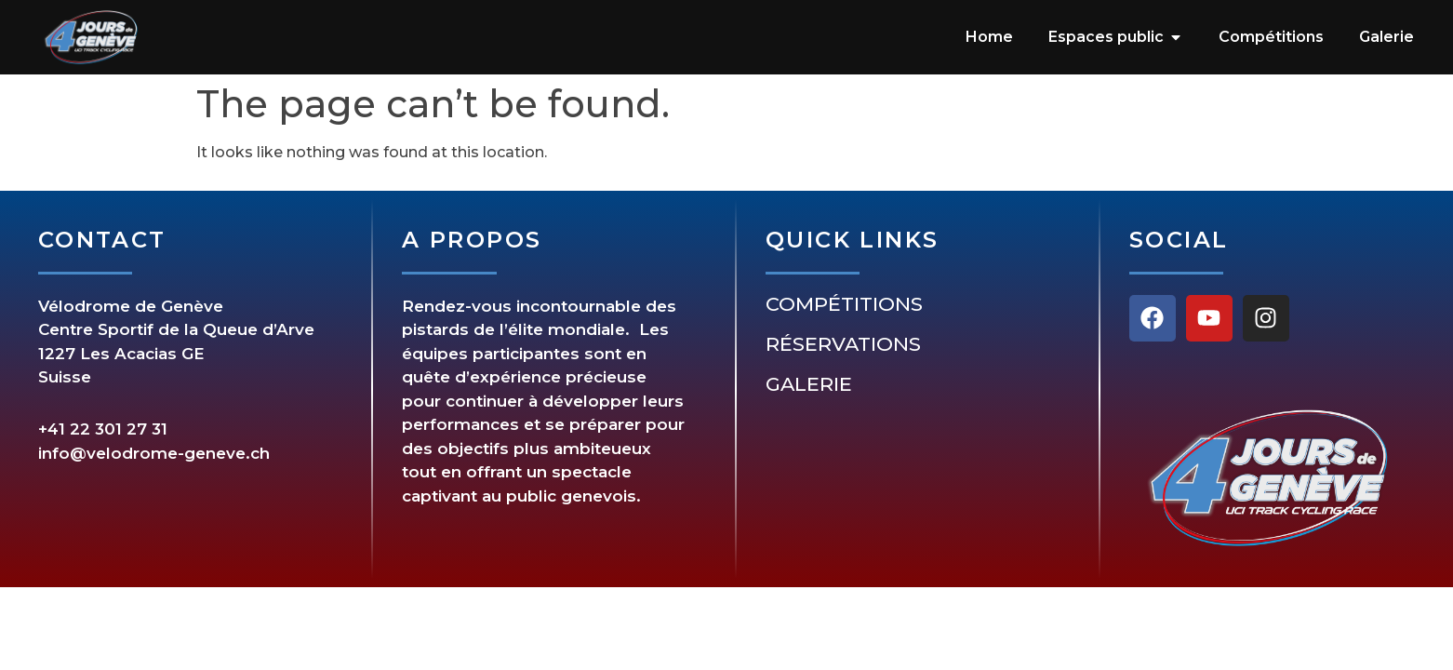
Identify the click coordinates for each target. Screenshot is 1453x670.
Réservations (843, 344)
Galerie (809, 384)
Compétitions (844, 304)
